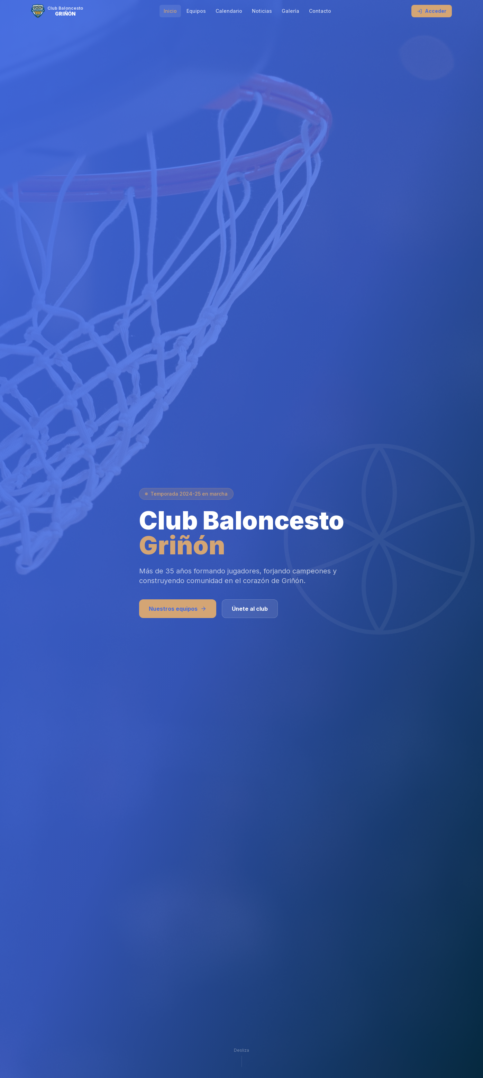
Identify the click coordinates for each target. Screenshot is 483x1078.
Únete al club (250, 608)
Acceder (431, 11)
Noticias (262, 11)
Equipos (196, 11)
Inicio (170, 11)
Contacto (320, 11)
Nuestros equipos (178, 608)
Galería (290, 11)
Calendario (229, 11)
